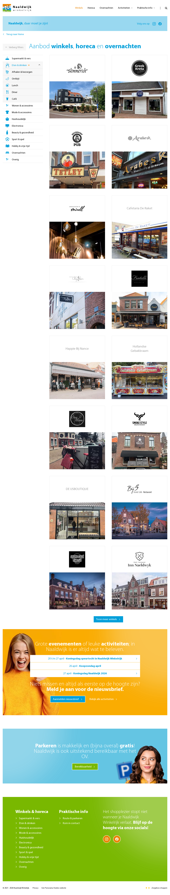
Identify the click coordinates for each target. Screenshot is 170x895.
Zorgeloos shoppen (159, 888)
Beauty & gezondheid (23, 132)
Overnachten (18, 153)
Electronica (17, 126)
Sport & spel (18, 139)
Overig (15, 159)
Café (14, 99)
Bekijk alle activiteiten (101, 699)
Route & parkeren (72, 818)
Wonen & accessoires (22, 106)
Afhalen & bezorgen (22, 72)
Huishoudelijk (19, 119)
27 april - (85, 673)
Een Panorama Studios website (54, 888)
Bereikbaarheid (83, 766)
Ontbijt (15, 79)
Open (163, 8)
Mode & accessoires (22, 112)
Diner (14, 92)
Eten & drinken (19, 65)
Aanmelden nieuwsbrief (66, 699)
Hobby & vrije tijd (21, 146)
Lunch (15, 85)
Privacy (35, 888)
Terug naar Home (15, 34)
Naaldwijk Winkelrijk (17, 8)
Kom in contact (71, 823)
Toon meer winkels (106, 619)
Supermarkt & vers (21, 58)
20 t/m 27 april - (85, 658)
